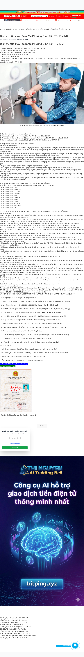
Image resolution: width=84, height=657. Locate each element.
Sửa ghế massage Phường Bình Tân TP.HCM (15, 633)
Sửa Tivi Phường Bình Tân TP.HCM (12, 624)
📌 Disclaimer (42, 426)
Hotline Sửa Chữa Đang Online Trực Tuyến (14, 364)
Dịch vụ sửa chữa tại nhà (10, 39)
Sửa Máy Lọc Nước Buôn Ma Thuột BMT (13, 638)
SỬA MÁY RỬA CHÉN (53, 29)
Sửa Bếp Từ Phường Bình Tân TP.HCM (13, 629)
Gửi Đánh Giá (15, 447)
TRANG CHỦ (4, 29)
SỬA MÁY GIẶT (24, 29)
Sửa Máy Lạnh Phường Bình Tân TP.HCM (14, 618)
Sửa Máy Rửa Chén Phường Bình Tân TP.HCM (15, 627)
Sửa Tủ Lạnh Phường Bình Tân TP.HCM (13, 620)
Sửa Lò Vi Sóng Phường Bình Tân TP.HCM (14, 631)
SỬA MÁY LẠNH (34, 29)
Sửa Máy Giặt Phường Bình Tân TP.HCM (13, 622)
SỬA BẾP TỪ (65, 29)
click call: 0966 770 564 (7, 366)
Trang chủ (2, 39)
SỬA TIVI (43, 29)
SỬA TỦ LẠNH (14, 29)
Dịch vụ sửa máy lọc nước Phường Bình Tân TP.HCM (18, 636)
